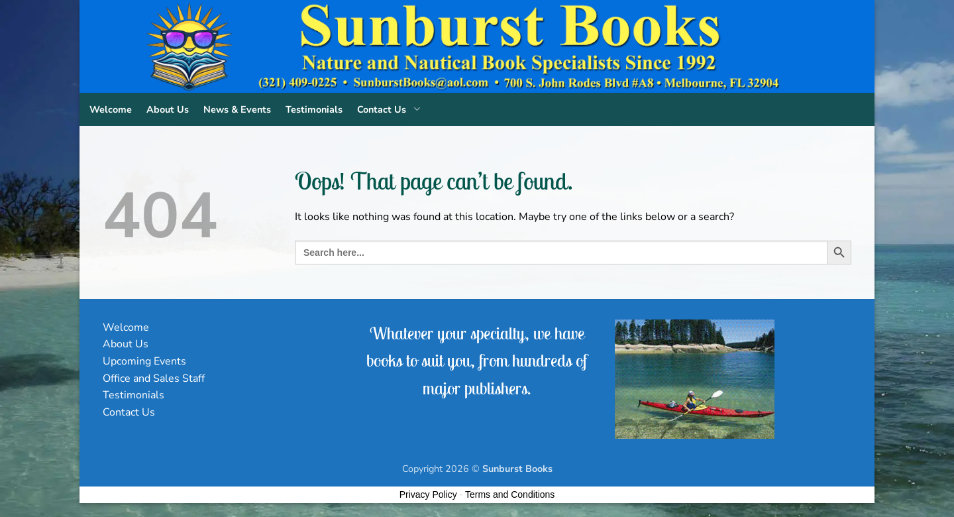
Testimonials (314, 109)
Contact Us (391, 109)
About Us (167, 109)
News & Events (237, 109)
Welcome (110, 109)
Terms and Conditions (510, 494)
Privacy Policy (428, 494)
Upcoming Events (144, 361)
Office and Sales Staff (154, 378)
